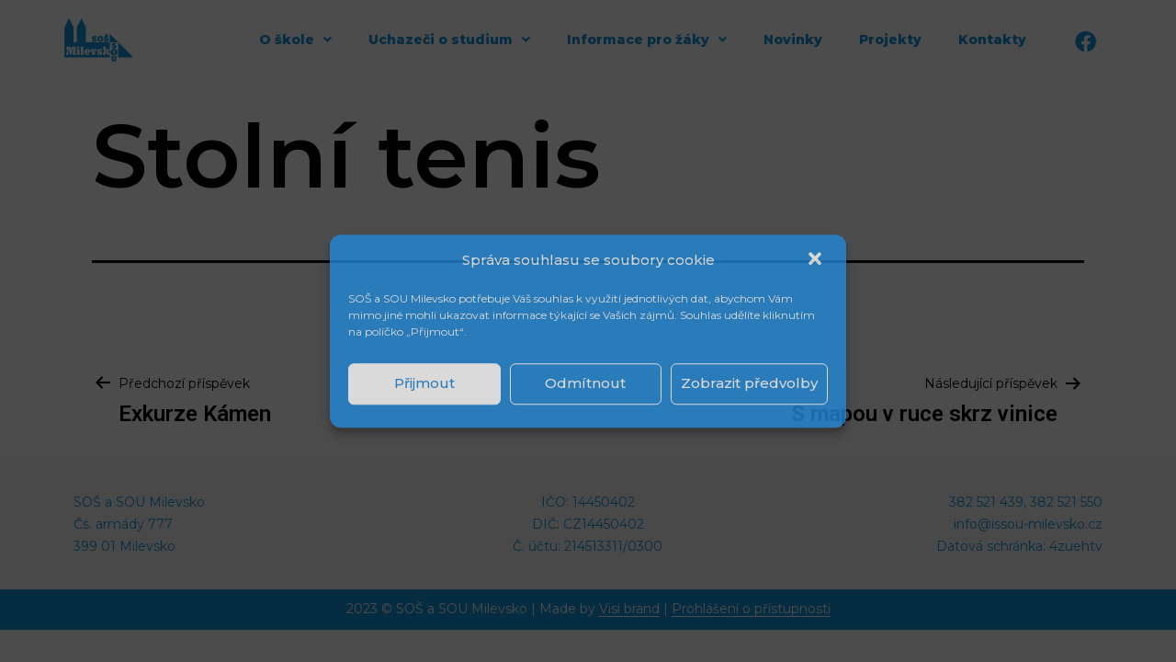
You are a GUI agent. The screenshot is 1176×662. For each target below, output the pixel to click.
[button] (817, 260)
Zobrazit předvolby (749, 383)
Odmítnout (585, 383)
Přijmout (424, 383)
